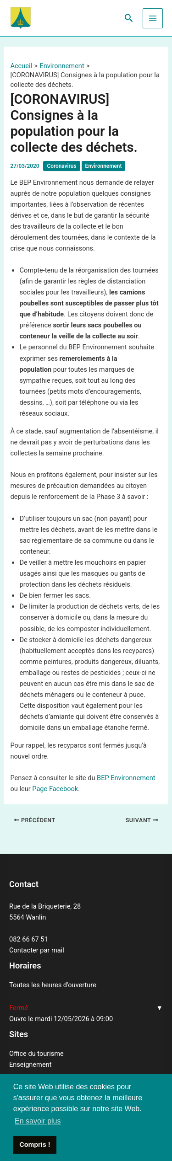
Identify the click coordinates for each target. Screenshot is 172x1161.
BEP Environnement (126, 778)
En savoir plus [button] (38, 1121)
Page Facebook (55, 789)
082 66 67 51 (28, 939)
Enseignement (30, 1064)
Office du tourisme (36, 1053)
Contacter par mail (36, 950)
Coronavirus (61, 166)
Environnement (103, 166)
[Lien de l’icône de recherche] (128, 18)
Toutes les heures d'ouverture (52, 985)
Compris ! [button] (34, 1144)
